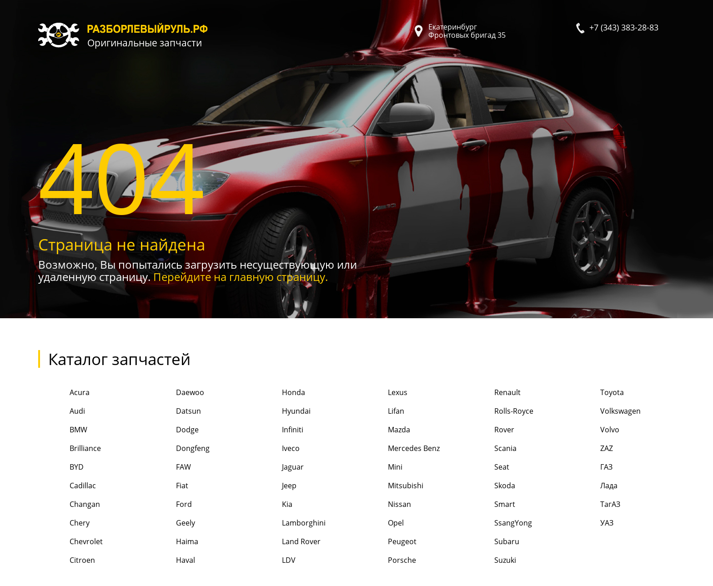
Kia (271, 504)
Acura (64, 393)
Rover (488, 430)
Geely (169, 523)
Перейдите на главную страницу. (240, 276)
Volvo (594, 430)
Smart (488, 504)
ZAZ (591, 448)
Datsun (172, 411)
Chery (64, 523)
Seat (485, 467)
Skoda (488, 486)
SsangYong (497, 523)
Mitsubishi (389, 486)
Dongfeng (176, 448)
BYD (61, 467)
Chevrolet (70, 542)
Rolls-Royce (497, 411)
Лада (593, 486)
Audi (61, 411)
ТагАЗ (594, 504)
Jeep (273, 486)
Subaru (490, 542)
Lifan (380, 411)
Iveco (275, 448)
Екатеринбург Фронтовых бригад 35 (467, 31)
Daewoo (174, 393)
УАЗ (591, 523)
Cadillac (67, 486)
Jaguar (277, 467)
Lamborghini (288, 523)
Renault (491, 393)
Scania (489, 448)
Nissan (383, 504)
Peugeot (386, 542)
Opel (380, 523)
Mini (379, 467)
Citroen (66, 560)
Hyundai (281, 411)
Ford (167, 504)
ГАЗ (591, 467)
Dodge (171, 430)
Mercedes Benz (398, 448)
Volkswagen (605, 411)
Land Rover (286, 542)
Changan (69, 504)
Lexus (381, 393)
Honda (278, 393)
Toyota (596, 393)
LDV (273, 560)
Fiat (166, 486)
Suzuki (489, 560)
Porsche (386, 560)
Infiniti (277, 430)
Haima (171, 542)
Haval (169, 560)
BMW (62, 430)
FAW (167, 467)
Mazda (383, 430)
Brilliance (69, 448)
